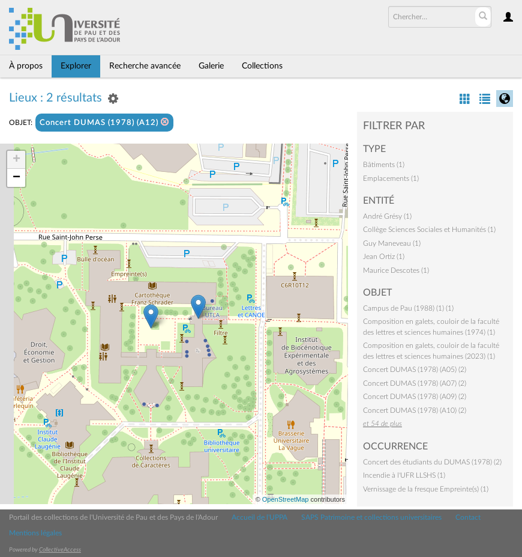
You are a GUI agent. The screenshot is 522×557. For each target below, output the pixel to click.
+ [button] (16, 160)
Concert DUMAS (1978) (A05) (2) (414, 369)
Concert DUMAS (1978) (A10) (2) (414, 410)
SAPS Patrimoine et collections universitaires (371, 517)
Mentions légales (35, 533)
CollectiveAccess (60, 550)
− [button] (16, 178)
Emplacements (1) (391, 178)
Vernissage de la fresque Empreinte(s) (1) (425, 489)
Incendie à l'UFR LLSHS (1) (404, 475)
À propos (26, 66)
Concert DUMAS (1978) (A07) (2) (414, 383)
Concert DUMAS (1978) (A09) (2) (414, 396)
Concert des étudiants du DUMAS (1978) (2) (432, 462)
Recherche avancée (145, 66)
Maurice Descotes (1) (396, 270)
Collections (262, 66)
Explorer (76, 66)
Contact (468, 517)
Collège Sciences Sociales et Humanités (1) (429, 229)
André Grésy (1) (387, 216)
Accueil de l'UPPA (259, 517)
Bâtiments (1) (383, 164)
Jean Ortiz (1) (383, 256)
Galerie (211, 66)
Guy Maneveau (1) (392, 243)
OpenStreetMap (285, 499)
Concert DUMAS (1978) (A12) (104, 122)
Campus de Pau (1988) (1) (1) (408, 308)
